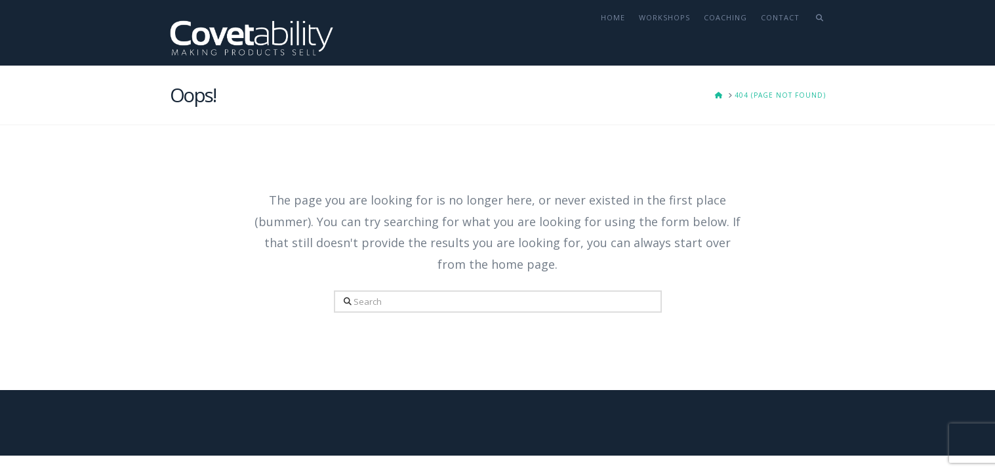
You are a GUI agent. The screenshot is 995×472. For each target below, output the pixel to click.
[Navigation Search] (815, 33)
